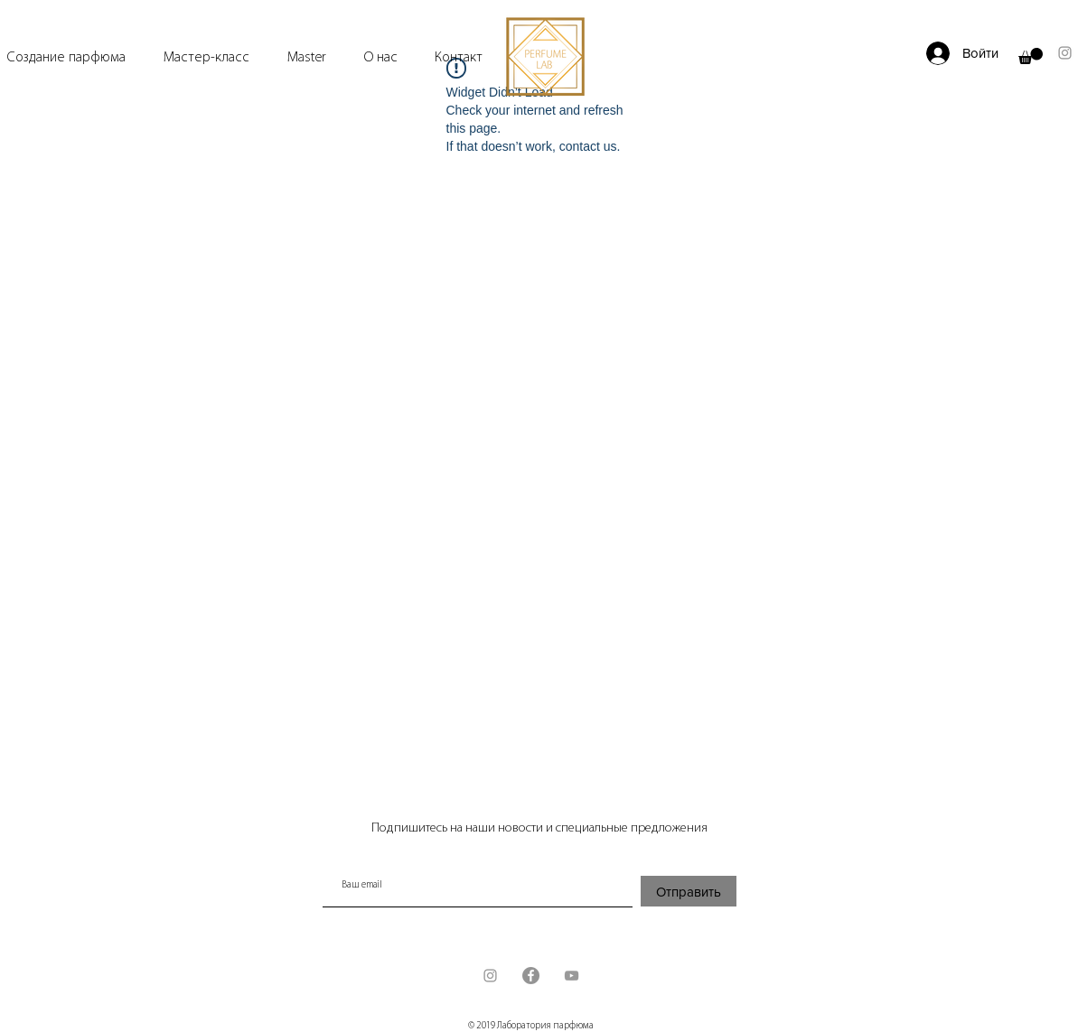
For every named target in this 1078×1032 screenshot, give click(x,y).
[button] (1030, 56)
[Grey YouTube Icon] (571, 975)
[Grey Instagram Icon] (1064, 52)
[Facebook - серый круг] (530, 975)
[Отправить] (688, 891)
